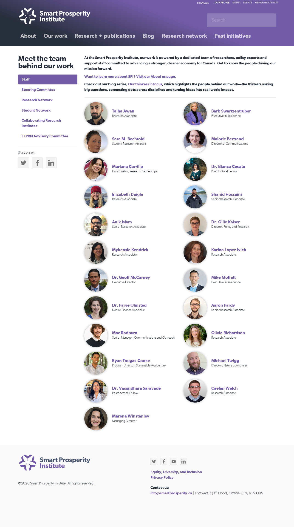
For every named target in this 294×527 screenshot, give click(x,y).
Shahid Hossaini (226, 195)
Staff (25, 79)
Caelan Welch (224, 388)
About (28, 36)
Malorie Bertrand (227, 139)
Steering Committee (38, 90)
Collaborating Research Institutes (41, 123)
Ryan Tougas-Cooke (131, 361)
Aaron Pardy (223, 305)
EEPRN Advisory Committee (45, 136)
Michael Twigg (225, 361)
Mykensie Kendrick (130, 250)
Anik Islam (122, 222)
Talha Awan (123, 111)
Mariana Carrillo (127, 167)
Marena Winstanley (130, 416)
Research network (184, 36)
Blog (148, 36)
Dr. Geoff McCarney (131, 278)
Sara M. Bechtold (128, 139)
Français (203, 3)
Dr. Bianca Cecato (228, 167)
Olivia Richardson (228, 333)
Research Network (37, 100)
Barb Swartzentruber (231, 111)
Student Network (36, 110)
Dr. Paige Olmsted (129, 305)
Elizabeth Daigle (127, 195)
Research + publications (105, 36)
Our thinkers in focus (145, 84)
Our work (55, 36)
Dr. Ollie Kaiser (225, 222)
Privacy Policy (162, 477)
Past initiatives (233, 36)
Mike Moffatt (223, 278)
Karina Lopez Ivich (228, 250)
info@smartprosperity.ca (171, 493)
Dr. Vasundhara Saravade (136, 388)
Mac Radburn (124, 333)
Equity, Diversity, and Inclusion (176, 472)
